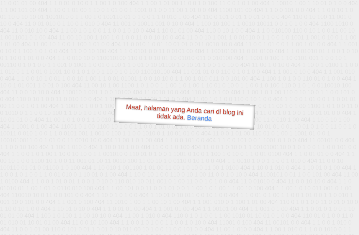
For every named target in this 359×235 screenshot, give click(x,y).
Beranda (199, 118)
